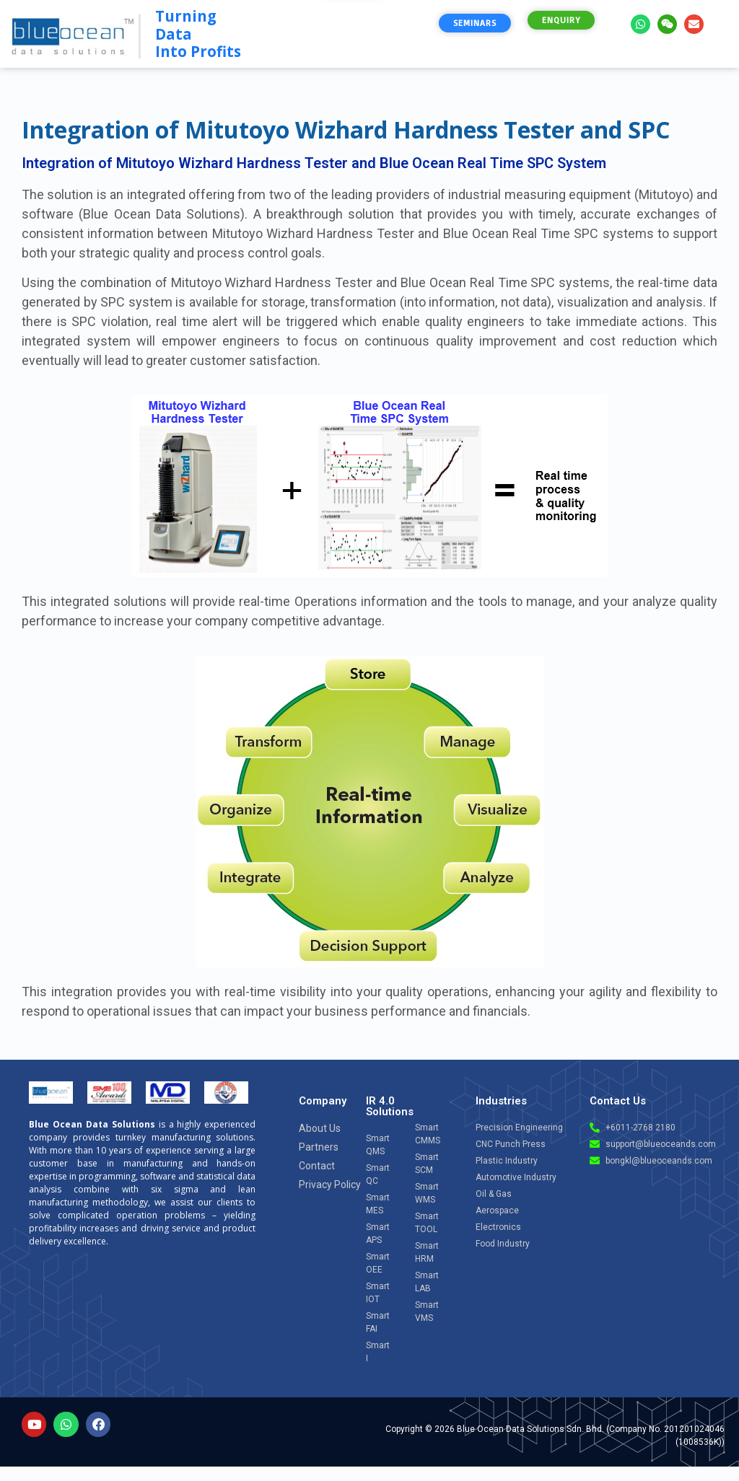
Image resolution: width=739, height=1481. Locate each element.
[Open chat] (689, 1344)
